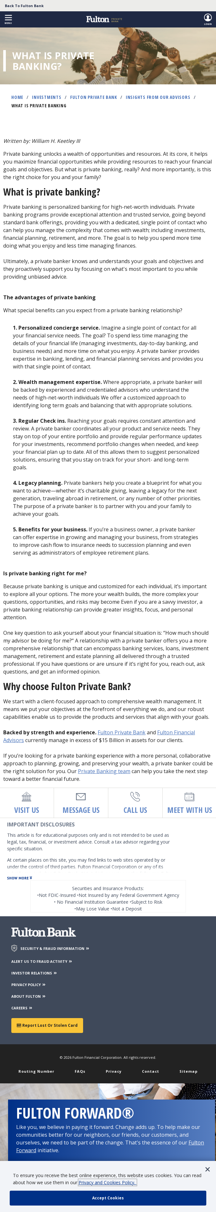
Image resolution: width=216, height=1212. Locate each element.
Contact (150, 1071)
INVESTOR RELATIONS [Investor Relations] (34, 973)
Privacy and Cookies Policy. (107, 1182)
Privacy (114, 1071)
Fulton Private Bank (93, 97)
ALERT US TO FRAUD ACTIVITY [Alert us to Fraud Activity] (42, 961)
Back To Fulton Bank (24, 5)
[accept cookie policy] (108, 1198)
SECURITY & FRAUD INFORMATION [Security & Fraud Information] (55, 948)
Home (17, 97)
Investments (46, 97)
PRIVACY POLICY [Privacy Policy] (28, 984)
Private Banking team (104, 771)
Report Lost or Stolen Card (47, 1025)
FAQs (80, 1071)
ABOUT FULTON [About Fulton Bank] (28, 996)
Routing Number (36, 1071)
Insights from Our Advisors (158, 97)
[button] (8, 19)
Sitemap (188, 1071)
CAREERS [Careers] (22, 1007)
